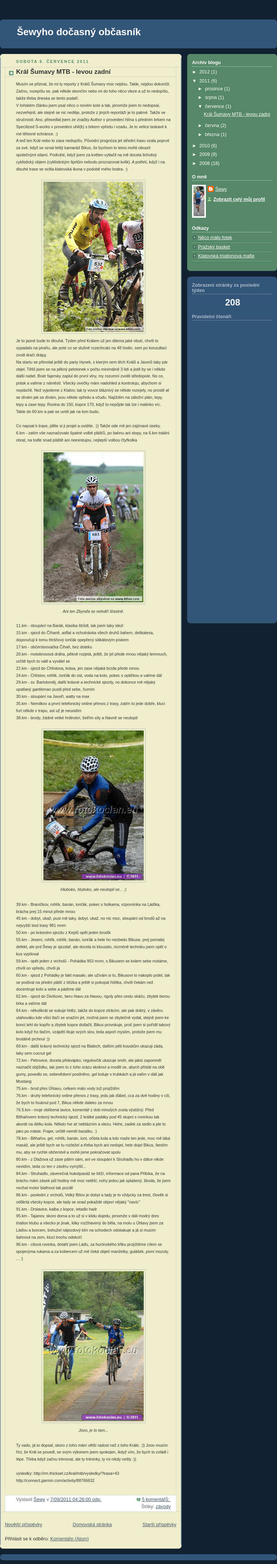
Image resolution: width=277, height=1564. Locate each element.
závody (163, 1506)
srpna (211, 97)
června (212, 125)
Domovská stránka (92, 1524)
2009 (205, 154)
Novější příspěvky (23, 1524)
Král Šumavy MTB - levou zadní (63, 71)
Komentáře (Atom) (69, 1539)
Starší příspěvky (159, 1524)
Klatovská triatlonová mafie (226, 256)
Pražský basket (214, 247)
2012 (205, 72)
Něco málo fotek (215, 237)
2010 (205, 145)
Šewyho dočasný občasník (79, 31)
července (215, 106)
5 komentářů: (156, 1499)
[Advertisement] (221, 499)
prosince (214, 88)
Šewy (221, 189)
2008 (205, 163)
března (213, 134)
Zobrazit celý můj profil (239, 199)
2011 (205, 81)
